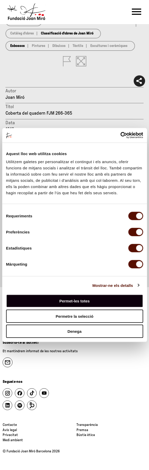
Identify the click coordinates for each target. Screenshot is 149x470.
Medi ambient (13, 440)
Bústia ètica (85, 435)
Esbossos (17, 46)
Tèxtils (78, 46)
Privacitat (10, 435)
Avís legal (10, 430)
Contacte (10, 425)
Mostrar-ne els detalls (112, 285)
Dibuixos (59, 46)
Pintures (38, 46)
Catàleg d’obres (22, 33)
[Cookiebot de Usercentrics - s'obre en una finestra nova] (120, 135)
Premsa (82, 430)
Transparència (87, 425)
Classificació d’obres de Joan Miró (67, 33)
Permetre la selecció (74, 316)
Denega (74, 331)
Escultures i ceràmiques (108, 46)
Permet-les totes (74, 301)
